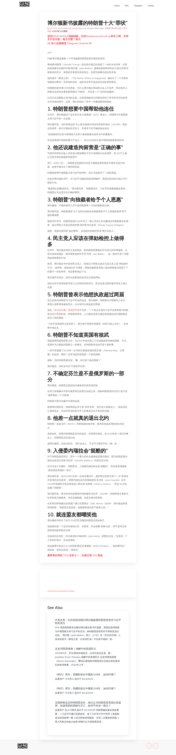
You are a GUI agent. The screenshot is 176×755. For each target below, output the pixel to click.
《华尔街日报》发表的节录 (65, 310)
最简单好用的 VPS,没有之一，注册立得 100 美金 (75, 555)
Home (117, 5)
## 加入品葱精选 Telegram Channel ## (69, 43)
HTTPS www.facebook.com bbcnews (67, 28)
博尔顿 (114, 28)
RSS (127, 5)
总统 (119, 28)
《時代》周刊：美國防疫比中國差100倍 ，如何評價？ (85, 674)
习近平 (124, 28)
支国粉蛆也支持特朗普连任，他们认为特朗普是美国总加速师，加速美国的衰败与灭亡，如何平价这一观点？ (88, 704)
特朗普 (108, 28)
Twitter (150, 5)
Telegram (138, 5)
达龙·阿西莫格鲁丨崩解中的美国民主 (75, 648)
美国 (49, 31)
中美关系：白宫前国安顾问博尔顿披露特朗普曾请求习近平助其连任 (88, 621)
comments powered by (60, 591)
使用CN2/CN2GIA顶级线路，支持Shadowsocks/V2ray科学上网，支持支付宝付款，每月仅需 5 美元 (87, 38)
